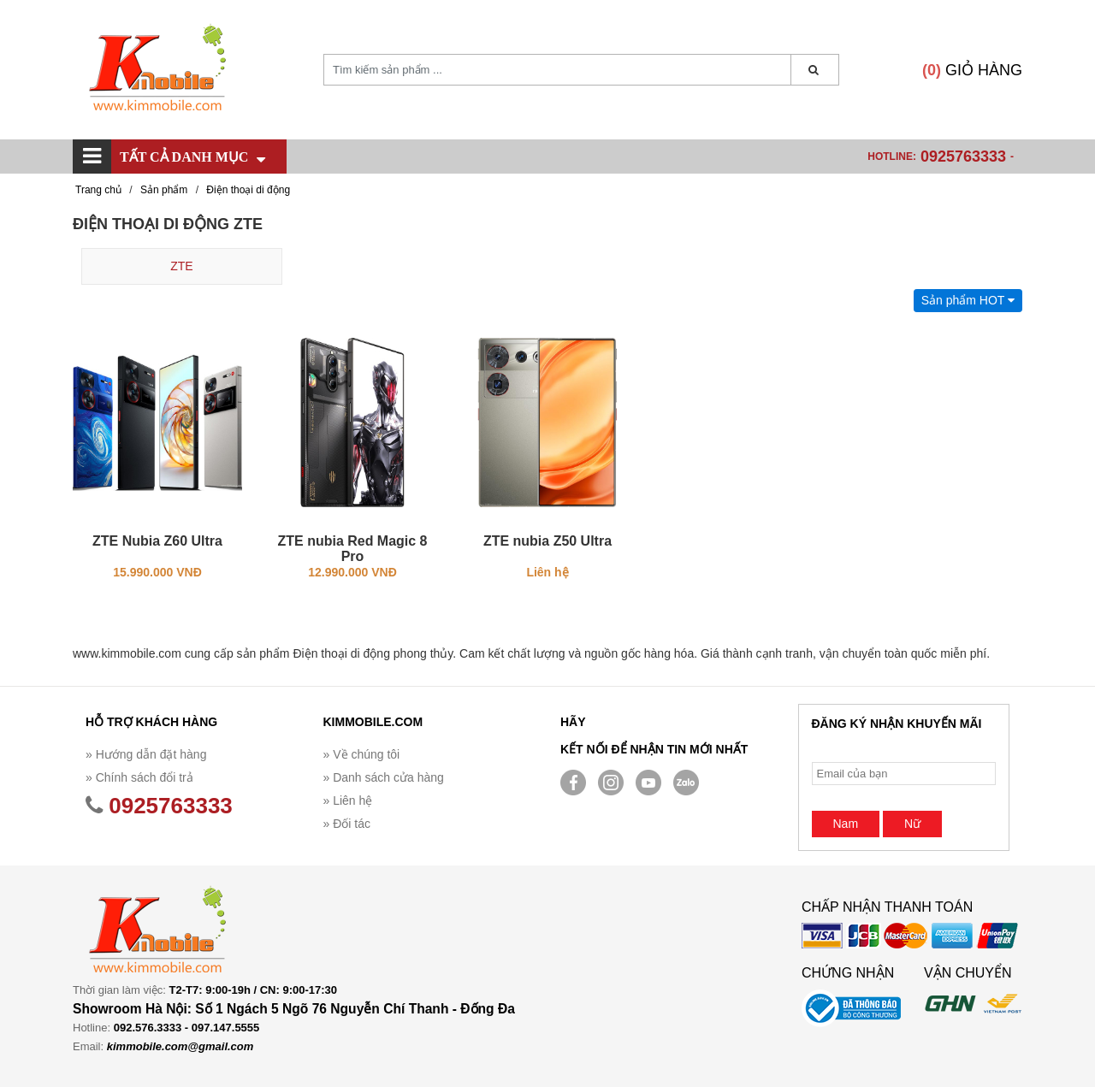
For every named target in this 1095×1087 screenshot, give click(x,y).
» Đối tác (346, 823)
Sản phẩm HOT (968, 300)
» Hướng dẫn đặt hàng (146, 754)
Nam (846, 823)
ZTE (181, 266)
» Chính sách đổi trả (139, 777)
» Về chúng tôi (361, 754)
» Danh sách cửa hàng (383, 777)
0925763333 (963, 156)
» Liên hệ (348, 800)
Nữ (912, 823)
